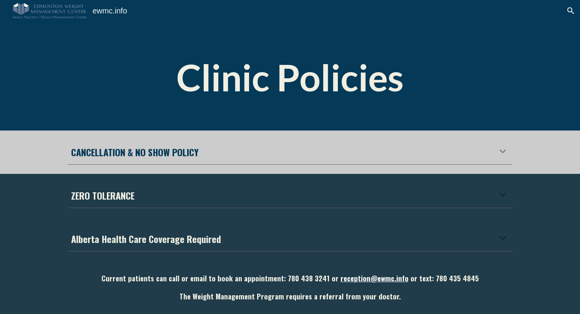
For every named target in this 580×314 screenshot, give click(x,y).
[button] (571, 11)
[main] (290, 65)
